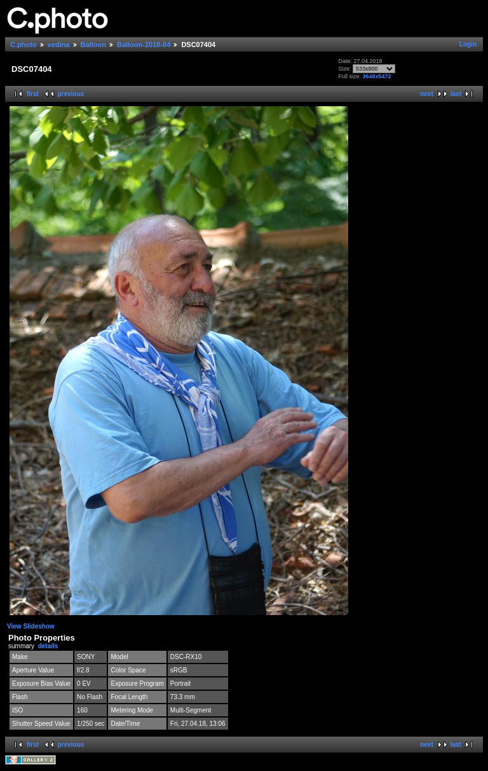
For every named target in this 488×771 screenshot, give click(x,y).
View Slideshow (31, 626)
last (456, 93)
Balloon (93, 44)
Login (468, 44)
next (426, 93)
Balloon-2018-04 (143, 44)
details (48, 645)
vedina (59, 44)
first (33, 93)
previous (71, 93)
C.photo (23, 44)
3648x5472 (376, 76)
